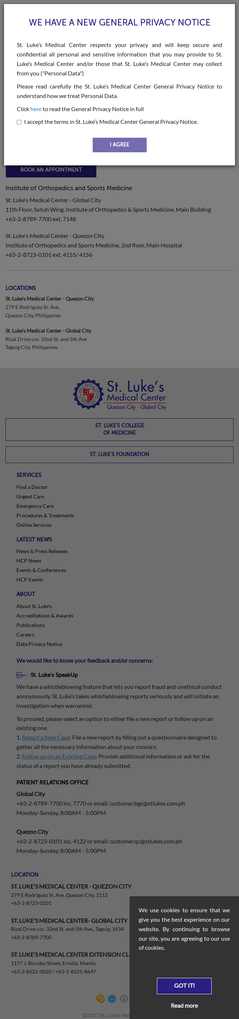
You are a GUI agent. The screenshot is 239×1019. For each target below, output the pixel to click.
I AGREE (119, 145)
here (36, 108)
